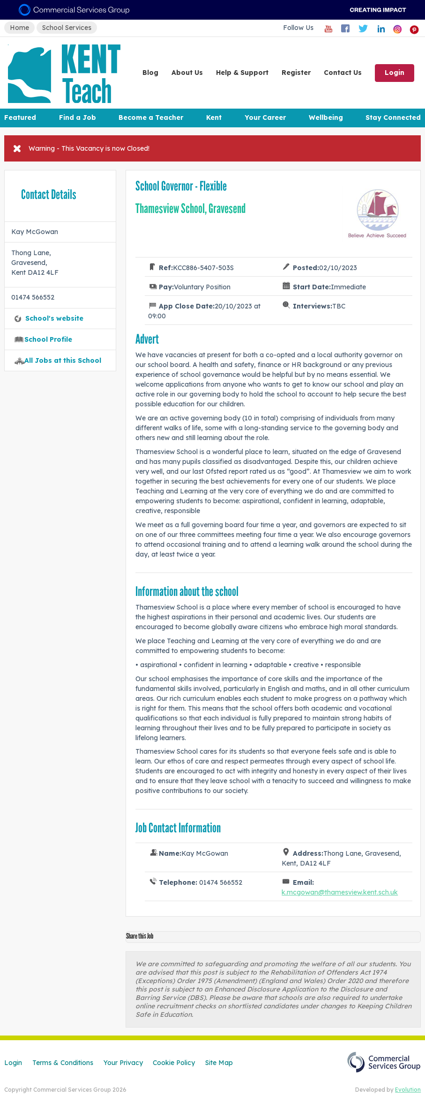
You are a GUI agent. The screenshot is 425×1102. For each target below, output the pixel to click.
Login (394, 72)
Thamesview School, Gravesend (190, 208)
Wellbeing (326, 117)
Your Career (265, 117)
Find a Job (77, 117)
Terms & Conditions (62, 1062)
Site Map (219, 1062)
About (187, 72)
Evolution (408, 1089)
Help (242, 72)
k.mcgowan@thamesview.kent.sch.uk (340, 892)
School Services (66, 27)
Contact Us (343, 72)
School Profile (48, 339)
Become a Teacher (151, 117)
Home (19, 27)
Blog (150, 72)
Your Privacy (123, 1062)
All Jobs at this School (62, 360)
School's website (54, 318)
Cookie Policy (174, 1062)
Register (296, 72)
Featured (20, 117)
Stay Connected (393, 117)
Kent (214, 117)
